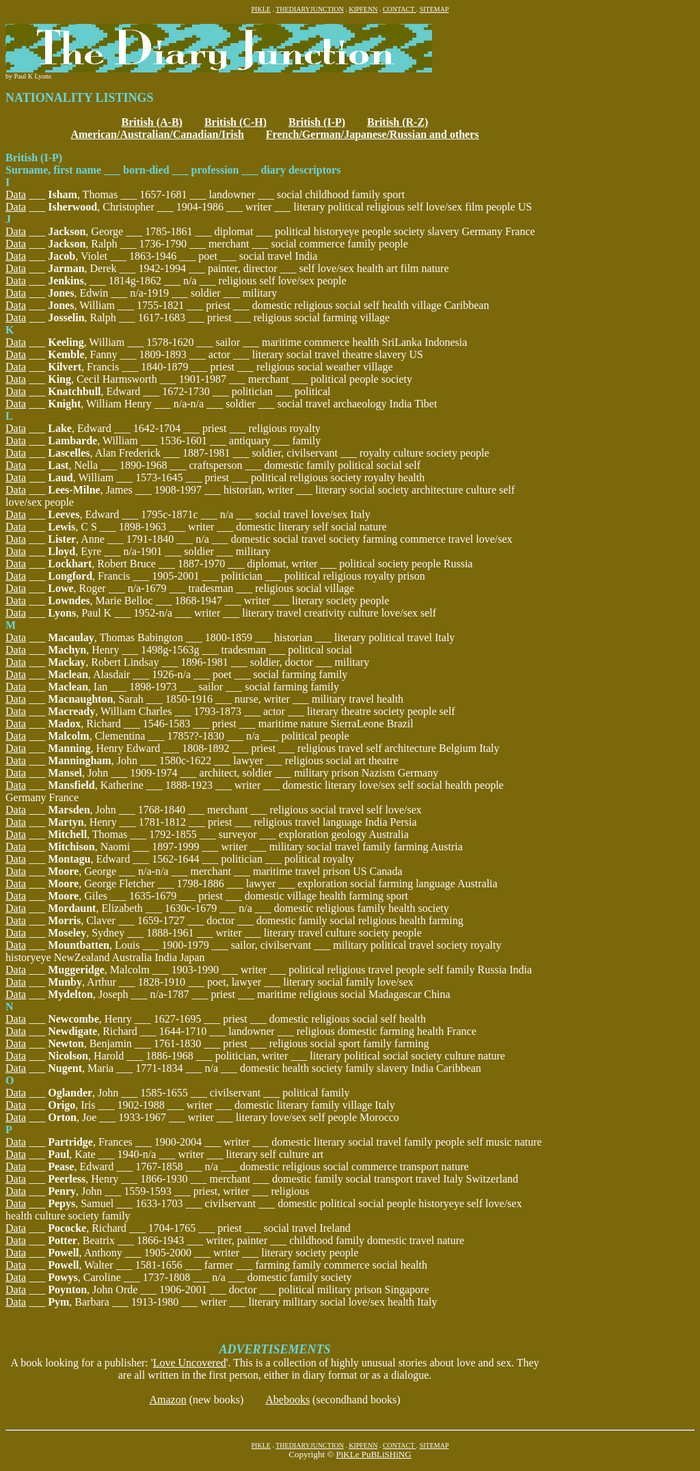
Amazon (167, 1399)
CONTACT (399, 9)
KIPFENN (363, 9)
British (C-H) (235, 122)
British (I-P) (316, 122)
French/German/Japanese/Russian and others (372, 134)
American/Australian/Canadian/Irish (156, 134)
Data (15, 194)
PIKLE (261, 9)
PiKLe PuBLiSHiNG (373, 1454)
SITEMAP (434, 9)
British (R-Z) (397, 122)
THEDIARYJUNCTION (309, 9)
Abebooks (287, 1399)
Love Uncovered (189, 1362)
